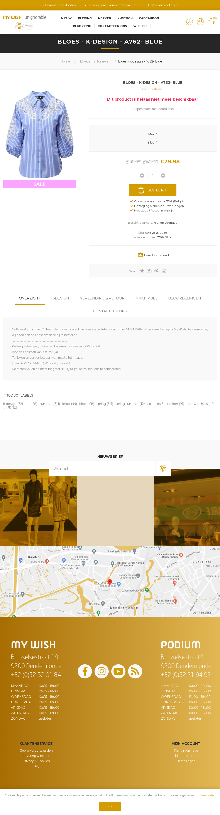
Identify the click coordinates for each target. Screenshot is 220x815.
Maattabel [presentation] (146, 298)
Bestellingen (186, 761)
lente (66, 404)
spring (101, 404)
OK (110, 806)
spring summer (127, 404)
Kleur (152, 142)
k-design (9, 404)
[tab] (30, 298)
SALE (40, 184)
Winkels (140, 26)
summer (46, 404)
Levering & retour (36, 756)
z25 (8, 408)
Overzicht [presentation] (30, 298)
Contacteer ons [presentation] (110, 311)
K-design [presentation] (60, 298)
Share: (132, 271)
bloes (83, 404)
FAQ (36, 766)
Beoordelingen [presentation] (184, 298)
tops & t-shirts (197, 404)
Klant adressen (186, 756)
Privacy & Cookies (36, 761)
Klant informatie (186, 750)
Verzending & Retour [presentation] (102, 298)
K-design (157, 88)
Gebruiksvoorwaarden (36, 750)
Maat (152, 134)
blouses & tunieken (163, 404)
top (27, 404)
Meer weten (207, 795)
